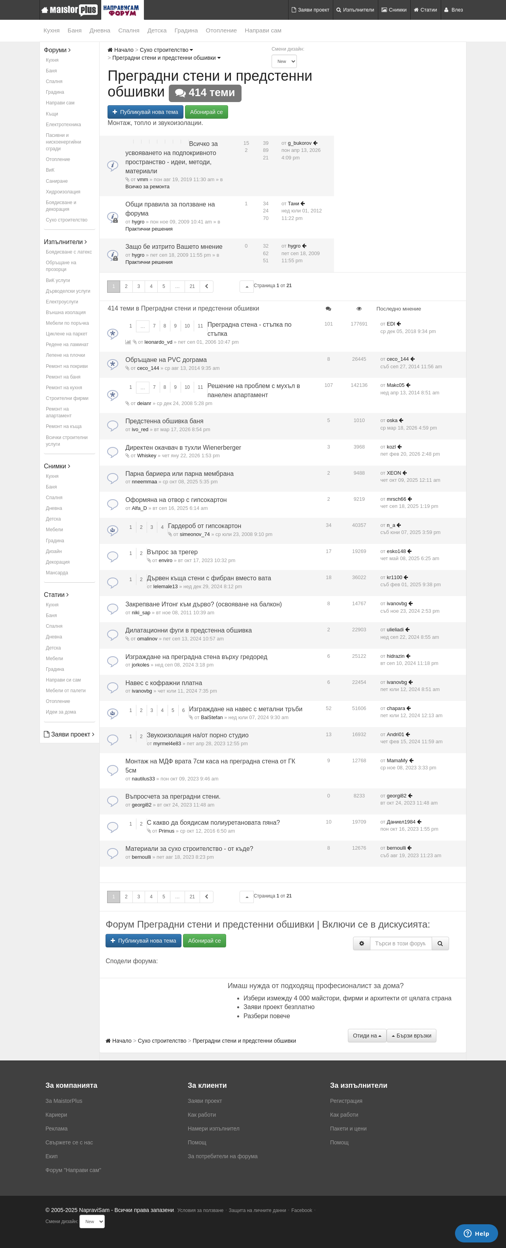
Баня (74, 30)
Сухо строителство (66, 220)
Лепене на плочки (65, 355)
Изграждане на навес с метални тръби (245, 709)
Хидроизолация (63, 192)
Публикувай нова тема (145, 112)
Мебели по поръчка (67, 323)
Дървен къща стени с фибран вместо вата (209, 578)
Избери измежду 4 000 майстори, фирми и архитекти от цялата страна (347, 998)
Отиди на (367, 1035)
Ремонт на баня (63, 377)
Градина (186, 30)
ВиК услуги (58, 280)
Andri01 (395, 734)
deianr (144, 403)
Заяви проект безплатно (279, 1007)
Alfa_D (139, 508)
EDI (391, 324)
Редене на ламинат (67, 344)
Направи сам (263, 30)
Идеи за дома (61, 712)
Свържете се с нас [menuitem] (69, 1142)
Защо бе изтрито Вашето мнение (174, 246)
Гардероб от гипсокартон (204, 526)
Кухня (51, 30)
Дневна (100, 30)
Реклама (56, 1128)
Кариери (56, 1115)
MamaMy (397, 760)
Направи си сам (63, 680)
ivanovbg (397, 603)
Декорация (58, 562)
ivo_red (140, 429)
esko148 (396, 551)
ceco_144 (148, 368)
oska (392, 420)
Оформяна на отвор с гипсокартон (176, 499)
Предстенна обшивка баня (164, 421)
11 (200, 326)
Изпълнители (355, 10)
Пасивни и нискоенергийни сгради (63, 142)
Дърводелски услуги (68, 291)
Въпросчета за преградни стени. (173, 796)
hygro (138, 222)
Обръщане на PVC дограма (166, 359)
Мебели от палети (66, 690)
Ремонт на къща (63, 426)
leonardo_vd (158, 342)
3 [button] (139, 286)
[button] (247, 286)
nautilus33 (143, 779)
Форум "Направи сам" (73, 1170)
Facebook (301, 1210)
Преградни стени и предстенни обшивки (166, 58)
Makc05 (396, 385)
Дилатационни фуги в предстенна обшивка (188, 630)
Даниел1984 (401, 822)
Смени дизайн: (288, 49)
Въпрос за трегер (172, 552)
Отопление (221, 30)
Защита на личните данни (257, 1210)
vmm (142, 179)
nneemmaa (144, 482)
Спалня (129, 30)
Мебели (54, 529)
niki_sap (141, 612)
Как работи (202, 1115)
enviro (165, 560)
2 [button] (126, 286)
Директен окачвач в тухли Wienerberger (183, 447)
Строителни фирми (67, 398)
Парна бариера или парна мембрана (179, 473)
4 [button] (151, 286)
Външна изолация (66, 312)
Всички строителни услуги (67, 441)
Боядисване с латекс (69, 252)
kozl (391, 447)
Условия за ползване (200, 1210)
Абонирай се (206, 112)
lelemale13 (165, 586)
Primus (166, 831)
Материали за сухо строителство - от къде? (189, 848)
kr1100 (394, 577)
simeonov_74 (195, 534)
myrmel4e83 (167, 743)
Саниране (57, 181)
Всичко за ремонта (147, 186)
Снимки (394, 10)
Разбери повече (267, 1016)
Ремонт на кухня (64, 387)
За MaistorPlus (63, 1101)
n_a (391, 525)
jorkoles (140, 665)
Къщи (52, 114)
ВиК (50, 170)
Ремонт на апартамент (59, 412)
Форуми (57, 50)
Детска (157, 30)
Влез (453, 10)
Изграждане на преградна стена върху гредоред (196, 656)
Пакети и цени (348, 1128)
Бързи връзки (411, 1035)
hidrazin (396, 656)
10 (187, 326)
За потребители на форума (223, 1156)
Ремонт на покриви (67, 366)
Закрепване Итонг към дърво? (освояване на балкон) (203, 604)
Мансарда (57, 573)
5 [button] (163, 286)
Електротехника (63, 124)
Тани (293, 203)
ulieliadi (395, 630)
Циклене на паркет (66, 334)
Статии (425, 10)
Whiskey (146, 455)
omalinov (147, 639)
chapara (396, 708)
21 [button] (192, 286)
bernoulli (141, 857)
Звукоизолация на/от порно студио (198, 735)
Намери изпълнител (214, 1128)
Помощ (197, 1142)
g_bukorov (300, 143)
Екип (51, 1156)
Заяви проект (310, 10)
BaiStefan (212, 717)
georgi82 (141, 805)
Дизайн (54, 551)
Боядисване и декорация (61, 206)
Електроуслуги (62, 302)
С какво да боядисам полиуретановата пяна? (213, 822)
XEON (394, 473)
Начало (121, 50)
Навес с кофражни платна (163, 683)
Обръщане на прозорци (61, 266)
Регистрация (346, 1101)
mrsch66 (396, 499)
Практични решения (148, 229)
